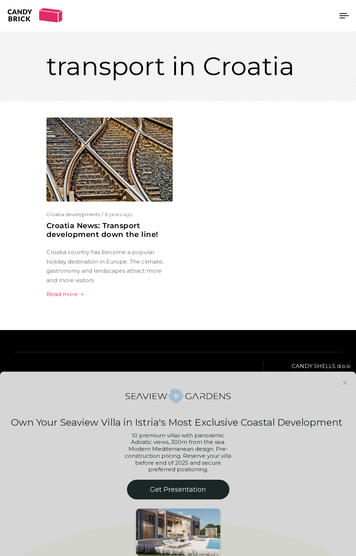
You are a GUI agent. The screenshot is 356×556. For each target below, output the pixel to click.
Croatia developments (73, 214)
